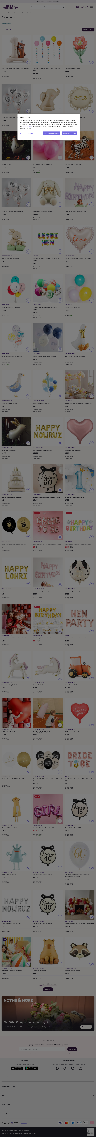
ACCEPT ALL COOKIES (69, 133)
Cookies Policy (27, 126)
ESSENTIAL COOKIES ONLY (51, 133)
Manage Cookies (26, 133)
